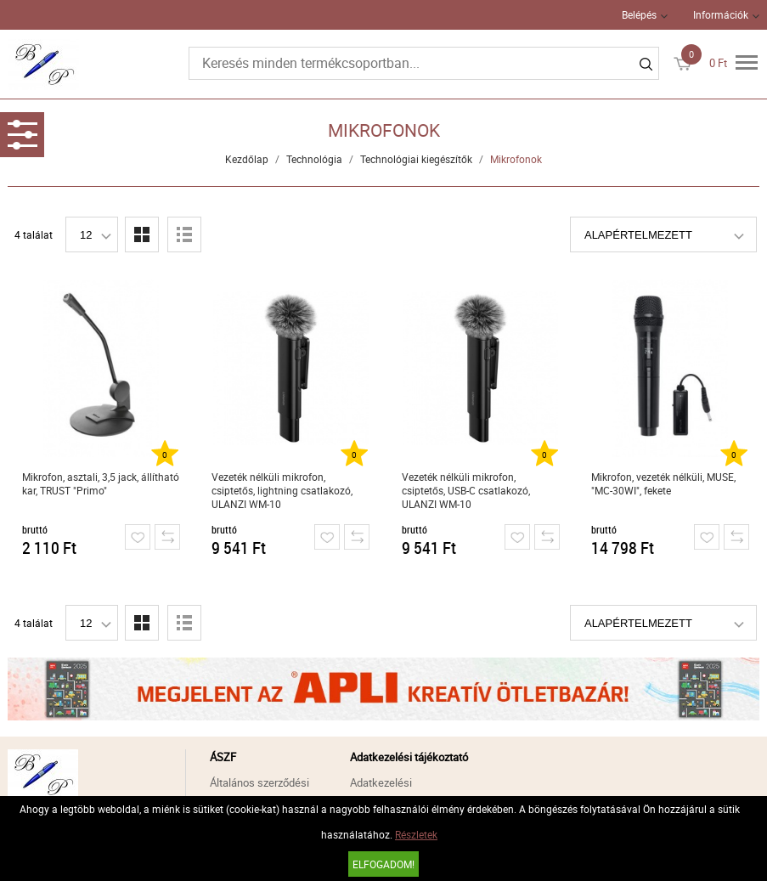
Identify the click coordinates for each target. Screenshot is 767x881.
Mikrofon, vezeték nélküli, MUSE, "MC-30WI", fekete (663, 483)
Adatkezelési (381, 782)
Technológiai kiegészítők (416, 159)
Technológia (314, 159)
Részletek (416, 834)
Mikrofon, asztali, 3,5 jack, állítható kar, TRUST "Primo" (100, 483)
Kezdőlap (246, 159)
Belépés (639, 14)
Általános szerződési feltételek (259, 792)
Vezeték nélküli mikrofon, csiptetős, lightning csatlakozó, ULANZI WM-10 (281, 490)
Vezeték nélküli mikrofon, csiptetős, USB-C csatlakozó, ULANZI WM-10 (466, 490)
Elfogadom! (383, 864)
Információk (720, 14)
